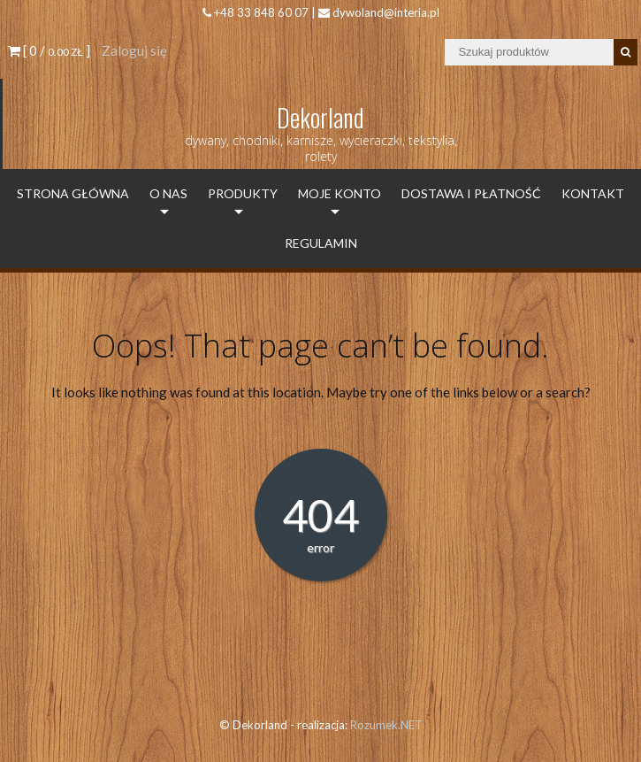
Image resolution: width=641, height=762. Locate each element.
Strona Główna (73, 193)
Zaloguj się (134, 50)
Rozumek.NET (386, 725)
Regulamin (321, 242)
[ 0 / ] (49, 50)
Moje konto (339, 193)
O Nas (168, 193)
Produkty (243, 193)
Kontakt (592, 193)
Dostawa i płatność (471, 193)
